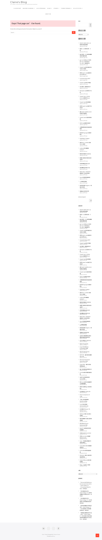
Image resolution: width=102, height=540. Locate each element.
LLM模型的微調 (83, 181)
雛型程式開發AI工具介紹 (85, 154)
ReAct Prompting (84, 343)
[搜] (90, 200)
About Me (48, 14)
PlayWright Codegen (84, 138)
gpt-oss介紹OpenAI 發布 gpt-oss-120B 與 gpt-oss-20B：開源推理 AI (85, 61)
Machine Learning (28, 8)
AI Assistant (17, 8)
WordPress (52, 536)
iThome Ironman (65, 8)
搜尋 (79, 21)
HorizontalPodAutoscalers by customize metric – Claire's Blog (86, 484)
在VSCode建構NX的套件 (85, 123)
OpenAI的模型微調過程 (85, 177)
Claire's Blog (18, 2)
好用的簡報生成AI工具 (85, 163)
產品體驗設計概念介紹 (85, 167)
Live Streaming (40, 8)
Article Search (82, 197)
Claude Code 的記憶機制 (85, 102)
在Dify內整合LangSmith (85, 340)
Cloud (49, 8)
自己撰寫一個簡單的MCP (85, 86)
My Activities (77, 8)
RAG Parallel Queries (84, 351)
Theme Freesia (57, 534)
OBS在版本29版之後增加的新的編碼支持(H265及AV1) (86, 517)
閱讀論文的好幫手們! (84, 191)
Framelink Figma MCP (85, 78)
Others (56, 8)
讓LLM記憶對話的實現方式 (86, 369)
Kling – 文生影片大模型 (85, 465)
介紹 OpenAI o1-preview (85, 433)
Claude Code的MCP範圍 (85, 82)
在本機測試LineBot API (85, 391)
